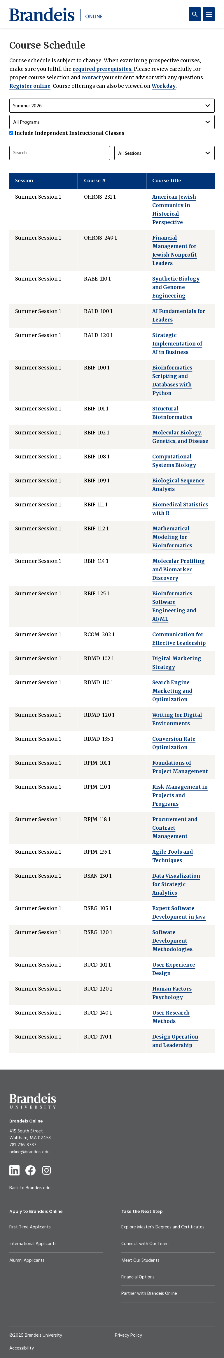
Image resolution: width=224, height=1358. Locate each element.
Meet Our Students (140, 1260)
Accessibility (21, 1348)
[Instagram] (46, 1170)
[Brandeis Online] (56, 14)
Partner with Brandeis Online (149, 1293)
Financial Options (138, 1277)
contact (91, 77)
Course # (95, 181)
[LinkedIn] (14, 1170)
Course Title (166, 181)
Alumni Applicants (27, 1260)
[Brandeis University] (32, 1101)
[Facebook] (30, 1170)
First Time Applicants (30, 1227)
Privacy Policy (128, 1335)
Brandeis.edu (38, 1188)
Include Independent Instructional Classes (69, 133)
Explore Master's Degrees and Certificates (162, 1227)
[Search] (195, 14)
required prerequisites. (103, 69)
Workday (164, 86)
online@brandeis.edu (29, 1152)
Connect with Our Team (145, 1244)
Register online (29, 86)
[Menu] (209, 14)
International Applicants (33, 1244)
